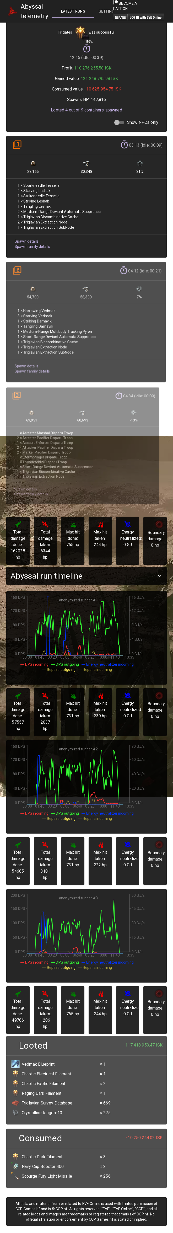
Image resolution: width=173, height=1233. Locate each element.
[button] (86, 576)
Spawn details (26, 236)
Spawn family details (31, 241)
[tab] (73, 11)
